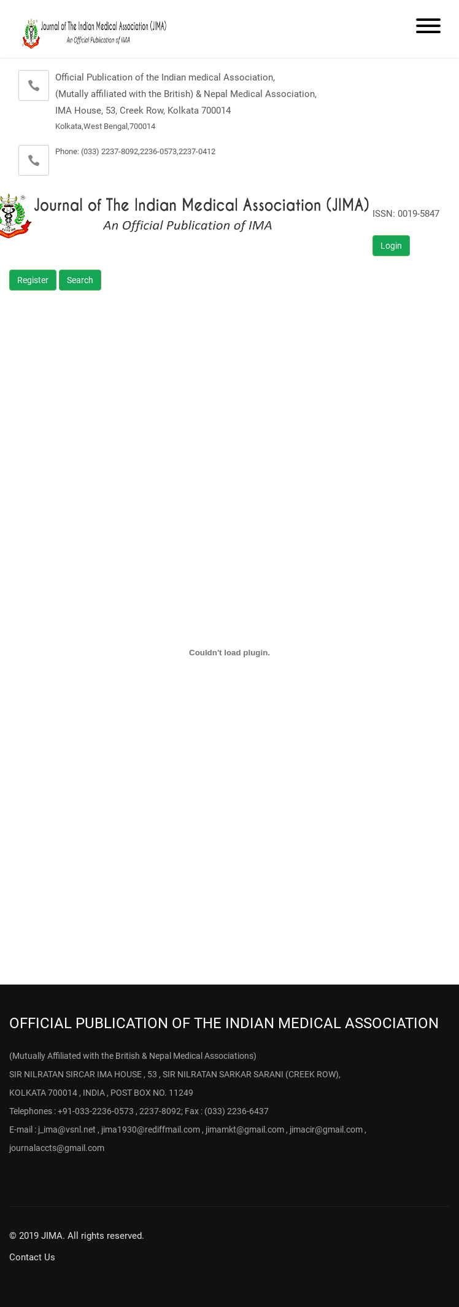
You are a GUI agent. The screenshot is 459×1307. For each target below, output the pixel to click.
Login (391, 246)
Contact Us (32, 1257)
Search (80, 280)
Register (32, 280)
